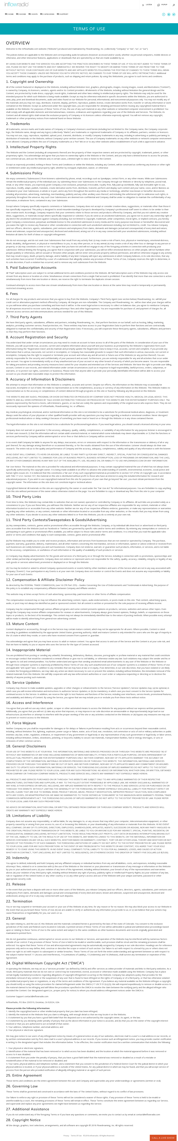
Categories (49, 14)
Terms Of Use (76, 1135)
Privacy (66, 1135)
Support (64, 14)
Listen (147, 5)
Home (11, 14)
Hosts (35, 14)
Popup (162, 5)
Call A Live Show (163, 1137)
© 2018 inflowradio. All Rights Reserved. (99, 1135)
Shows (22, 14)
